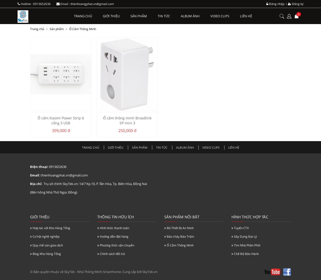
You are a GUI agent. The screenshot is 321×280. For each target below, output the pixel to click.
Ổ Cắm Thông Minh (82, 29)
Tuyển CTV (240, 228)
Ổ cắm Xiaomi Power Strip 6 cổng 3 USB (61, 120)
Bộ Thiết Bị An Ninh (179, 228)
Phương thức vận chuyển (115, 245)
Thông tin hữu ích (115, 216)
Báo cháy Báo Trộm (179, 236)
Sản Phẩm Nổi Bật (181, 216)
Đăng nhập (275, 4)
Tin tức (164, 16)
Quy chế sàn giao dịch (46, 245)
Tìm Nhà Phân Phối (245, 245)
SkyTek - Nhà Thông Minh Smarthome (92, 271)
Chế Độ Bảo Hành (245, 254)
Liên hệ (246, 16)
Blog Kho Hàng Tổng (45, 254)
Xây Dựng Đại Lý (244, 236)
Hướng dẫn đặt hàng (112, 236)
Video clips (219, 16)
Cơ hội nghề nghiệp (44, 236)
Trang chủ (83, 16)
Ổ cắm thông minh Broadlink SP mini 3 (127, 120)
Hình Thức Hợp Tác (249, 216)
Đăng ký (295, 4)
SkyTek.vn (149, 271)
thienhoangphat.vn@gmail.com (92, 4)
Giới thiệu (111, 16)
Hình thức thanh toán (113, 228)
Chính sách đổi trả (111, 254)
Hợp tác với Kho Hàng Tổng (50, 228)
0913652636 (42, 4)
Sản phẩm (138, 16)
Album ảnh (190, 16)
